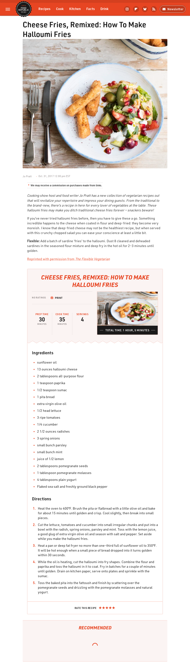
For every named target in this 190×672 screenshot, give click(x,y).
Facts (90, 8)
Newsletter (173, 9)
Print (56, 297)
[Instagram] (127, 9)
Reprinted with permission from (68, 259)
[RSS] (154, 9)
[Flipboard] (136, 9)
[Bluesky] (145, 9)
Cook (60, 8)
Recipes (44, 8)
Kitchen (75, 8)
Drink (104, 8)
